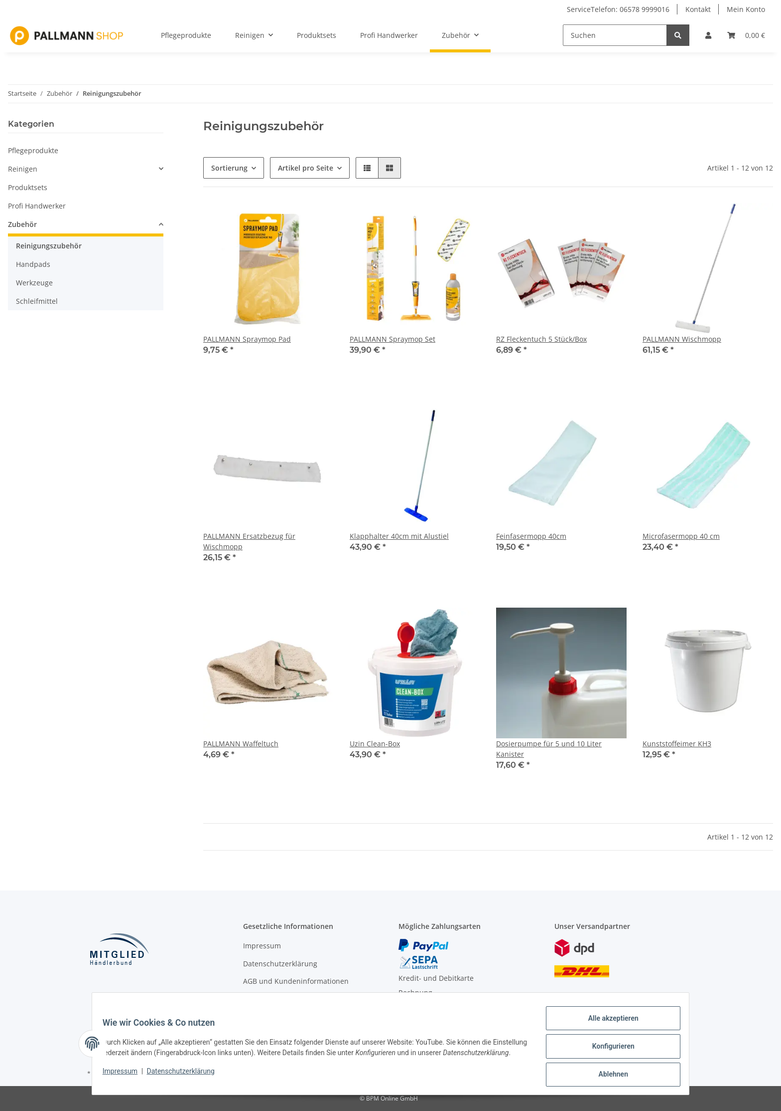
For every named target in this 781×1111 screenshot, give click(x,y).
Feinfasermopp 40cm (531, 536)
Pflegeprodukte (33, 150)
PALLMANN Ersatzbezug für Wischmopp (249, 541)
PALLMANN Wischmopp (682, 339)
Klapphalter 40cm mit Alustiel (399, 536)
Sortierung (229, 168)
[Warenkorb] (746, 35)
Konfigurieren (607, 1050)
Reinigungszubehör (49, 245)
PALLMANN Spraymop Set (392, 339)
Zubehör (22, 224)
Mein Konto (746, 9)
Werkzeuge (34, 282)
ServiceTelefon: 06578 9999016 (618, 9)
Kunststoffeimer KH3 (677, 743)
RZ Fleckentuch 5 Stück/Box (541, 339)
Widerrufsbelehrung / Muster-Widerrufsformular (293, 1004)
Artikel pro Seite (305, 168)
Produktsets (27, 187)
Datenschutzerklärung (280, 963)
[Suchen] (615, 35)
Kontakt (698, 9)
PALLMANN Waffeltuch (240, 743)
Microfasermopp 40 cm (681, 536)
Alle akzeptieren (607, 1024)
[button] (708, 35)
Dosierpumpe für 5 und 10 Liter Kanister (549, 749)
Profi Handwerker (37, 206)
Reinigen (22, 169)
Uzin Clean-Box (375, 743)
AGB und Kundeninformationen (296, 981)
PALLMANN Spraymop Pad (247, 339)
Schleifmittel (37, 301)
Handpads (33, 264)
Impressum (262, 945)
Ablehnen (607, 1076)
